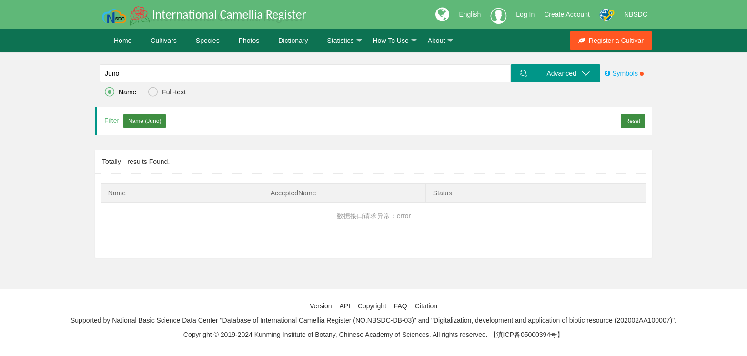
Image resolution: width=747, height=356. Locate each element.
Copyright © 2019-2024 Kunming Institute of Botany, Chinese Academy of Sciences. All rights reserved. (335, 334)
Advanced (569, 73)
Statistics (344, 41)
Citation (426, 306)
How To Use (395, 41)
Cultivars (163, 40)
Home (122, 40)
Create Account (567, 14)
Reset (633, 121)
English (470, 14)
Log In (525, 14)
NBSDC (635, 14)
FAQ (400, 306)
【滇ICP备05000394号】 (527, 334)
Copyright (372, 306)
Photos (249, 40)
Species (208, 40)
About (441, 41)
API (344, 306)
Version (321, 306)
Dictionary (293, 40)
